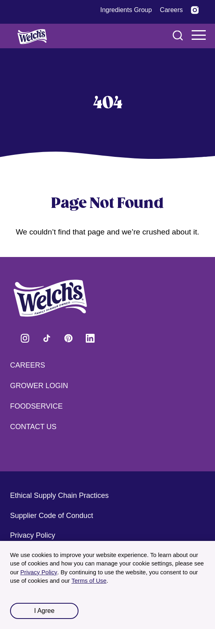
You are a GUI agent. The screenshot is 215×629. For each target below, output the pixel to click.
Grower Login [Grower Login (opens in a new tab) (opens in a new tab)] (39, 386)
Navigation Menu (199, 35)
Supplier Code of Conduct (51, 516)
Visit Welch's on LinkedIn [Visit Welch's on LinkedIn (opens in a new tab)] (90, 338)
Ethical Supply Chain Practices (59, 495)
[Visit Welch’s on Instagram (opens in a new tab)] (195, 10)
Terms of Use (89, 581)
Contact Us (33, 427)
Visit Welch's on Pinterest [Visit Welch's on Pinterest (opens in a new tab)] (68, 338)
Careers (27, 365)
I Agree (44, 610)
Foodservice (36, 406)
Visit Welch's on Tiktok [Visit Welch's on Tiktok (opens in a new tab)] (47, 338)
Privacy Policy (38, 572)
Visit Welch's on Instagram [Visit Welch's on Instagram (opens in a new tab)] (25, 338)
